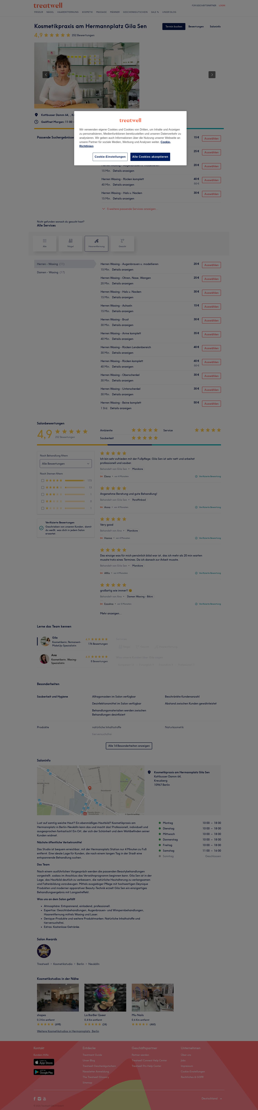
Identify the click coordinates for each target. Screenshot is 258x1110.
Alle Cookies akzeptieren (150, 156)
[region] (130, 138)
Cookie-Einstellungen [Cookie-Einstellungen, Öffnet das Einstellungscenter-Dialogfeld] (110, 156)
